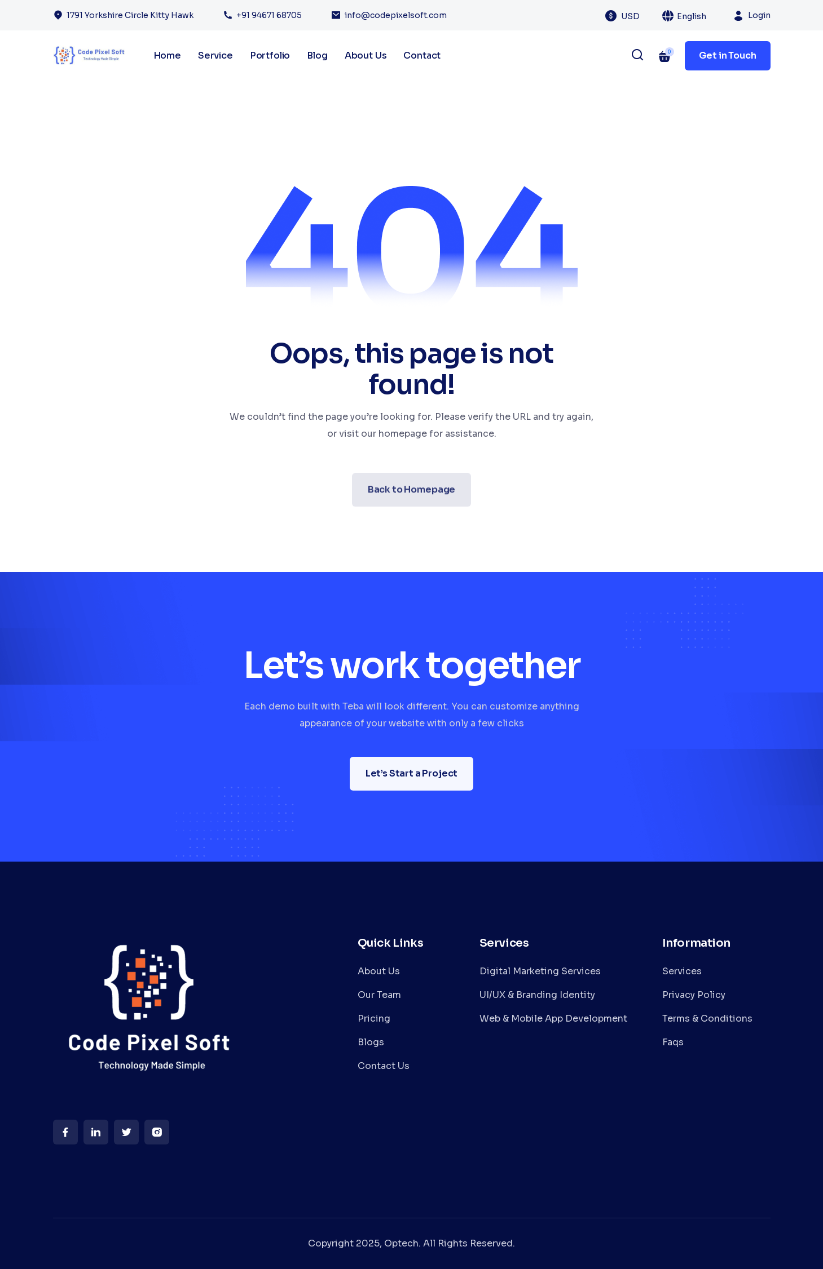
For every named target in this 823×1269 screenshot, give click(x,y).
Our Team (379, 995)
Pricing (374, 1018)
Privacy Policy (693, 995)
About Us (366, 55)
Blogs (371, 1042)
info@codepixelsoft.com (396, 15)
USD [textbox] (630, 16)
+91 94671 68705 (269, 15)
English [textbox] (691, 16)
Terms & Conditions (707, 1018)
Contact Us (384, 1066)
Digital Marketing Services (540, 971)
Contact (422, 55)
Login (759, 15)
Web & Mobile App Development (553, 1018)
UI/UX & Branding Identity (537, 995)
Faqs (673, 1042)
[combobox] (636, 16)
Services (682, 971)
